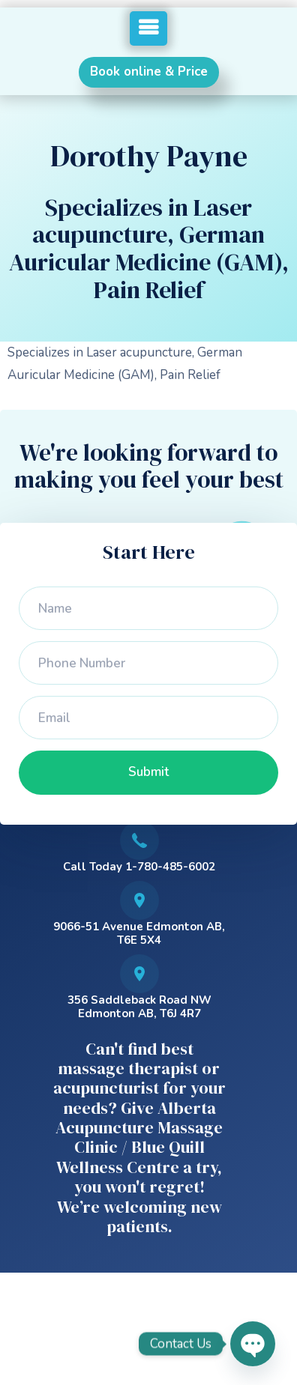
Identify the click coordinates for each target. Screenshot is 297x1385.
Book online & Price (149, 71)
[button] (148, 28)
